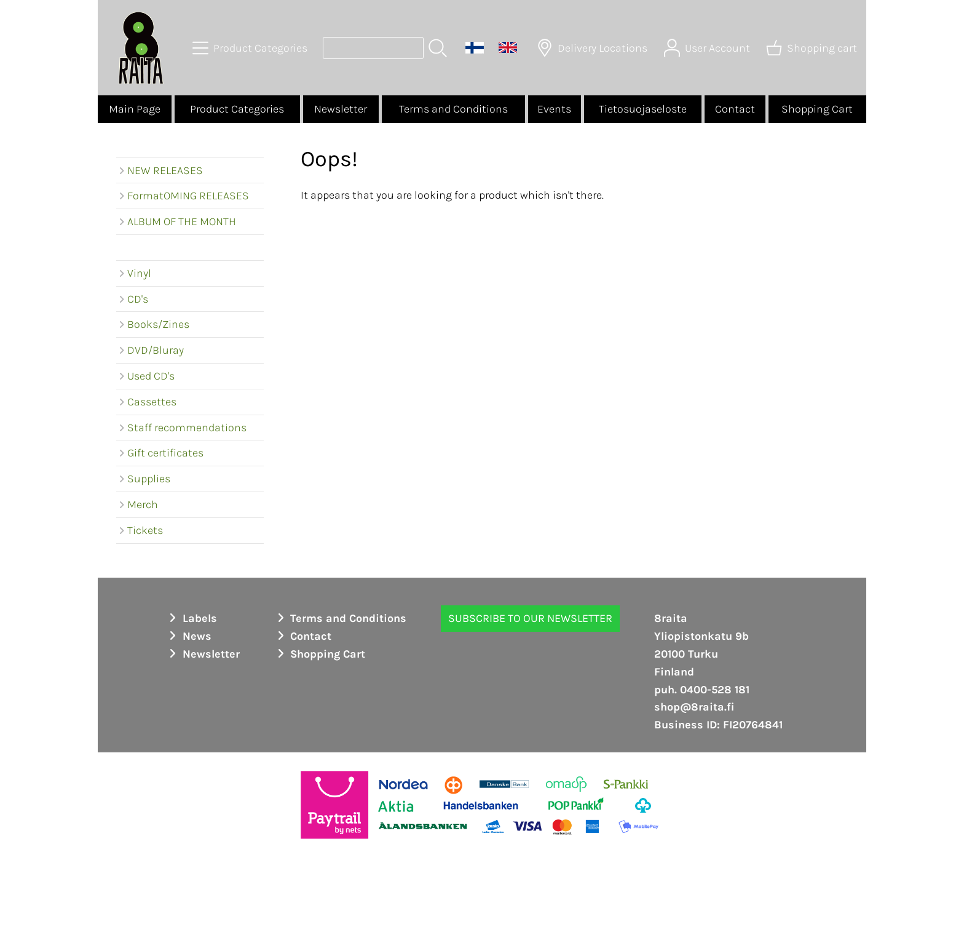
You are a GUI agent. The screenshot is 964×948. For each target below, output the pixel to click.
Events (554, 109)
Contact (735, 109)
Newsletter (340, 109)
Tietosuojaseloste (643, 109)
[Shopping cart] (813, 48)
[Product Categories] (251, 48)
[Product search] (373, 48)
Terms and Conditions (453, 109)
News (188, 636)
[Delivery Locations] (593, 48)
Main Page (134, 109)
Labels (191, 618)
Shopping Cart (817, 109)
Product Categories (237, 109)
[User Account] (708, 48)
